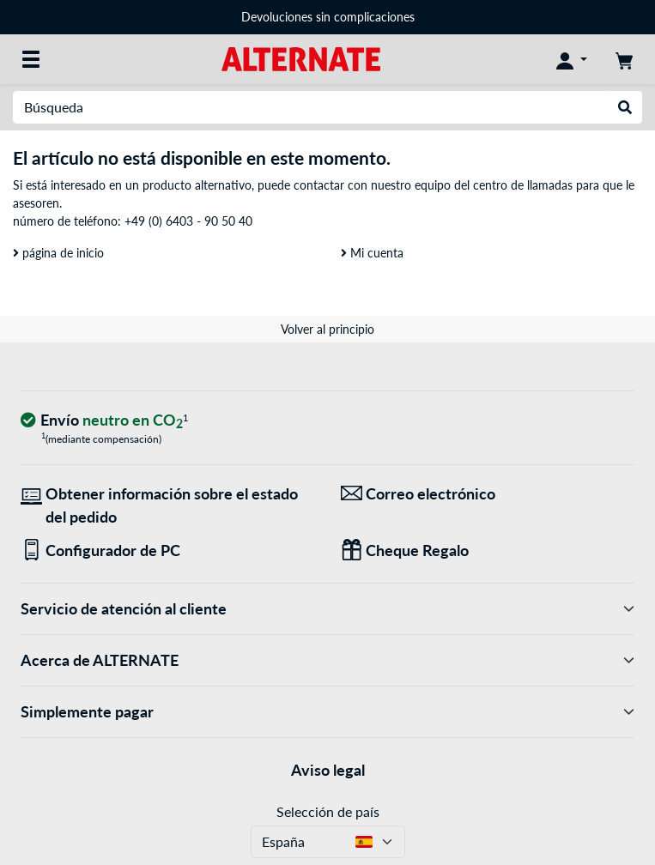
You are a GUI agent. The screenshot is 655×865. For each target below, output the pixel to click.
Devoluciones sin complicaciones (328, 16)
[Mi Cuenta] (572, 59)
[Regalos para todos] (488, 550)
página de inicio (58, 252)
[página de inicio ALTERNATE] (300, 58)
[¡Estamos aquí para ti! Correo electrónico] (488, 493)
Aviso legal (328, 769)
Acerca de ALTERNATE (327, 660)
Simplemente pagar (327, 711)
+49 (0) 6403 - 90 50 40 (188, 221)
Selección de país (327, 811)
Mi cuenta (372, 252)
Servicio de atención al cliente (327, 608)
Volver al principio (327, 329)
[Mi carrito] (624, 59)
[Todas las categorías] (31, 59)
